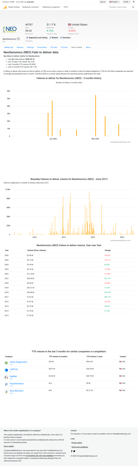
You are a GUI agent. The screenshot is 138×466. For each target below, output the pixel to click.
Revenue (20, 47)
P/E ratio (54, 47)
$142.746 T (30, 2)
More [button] (88, 47)
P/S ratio (64, 47)
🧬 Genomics (65, 38)
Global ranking (14, 7)
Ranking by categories (51, 7)
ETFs (66, 7)
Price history (42, 47)
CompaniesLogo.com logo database (40, 456)
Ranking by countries (30, 7)
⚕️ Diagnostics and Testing (36, 38)
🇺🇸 (114, 2)
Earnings (30, 47)
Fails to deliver (76, 47)
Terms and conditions (79, 447)
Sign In (102, 2)
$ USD (126, 2)
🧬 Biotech (53, 38)
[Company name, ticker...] (121, 7)
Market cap (9, 47)
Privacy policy (76, 443)
